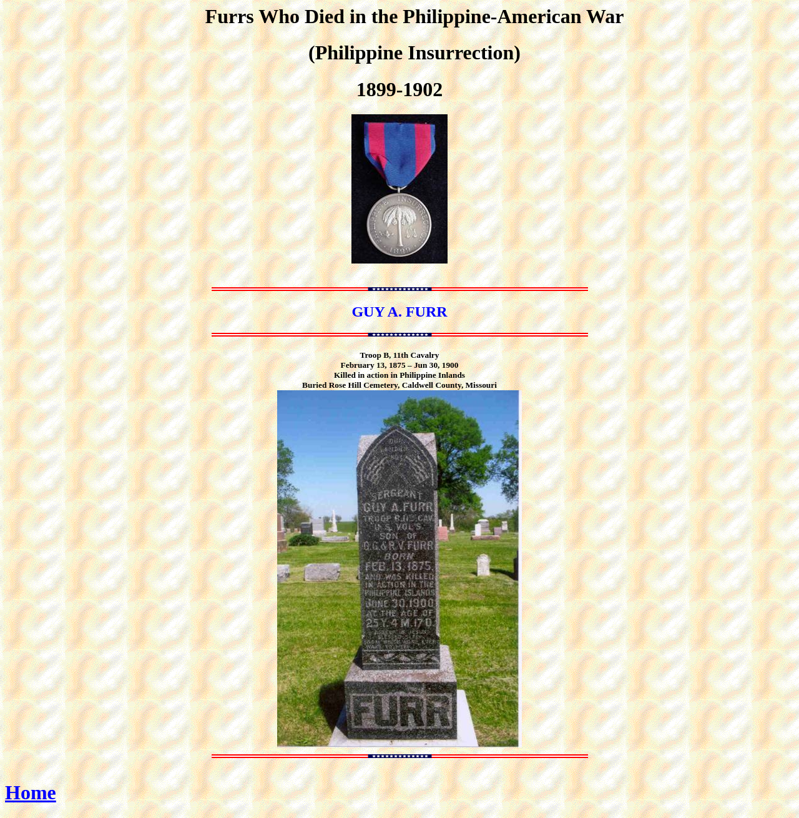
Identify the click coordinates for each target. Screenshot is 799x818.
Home (30, 792)
